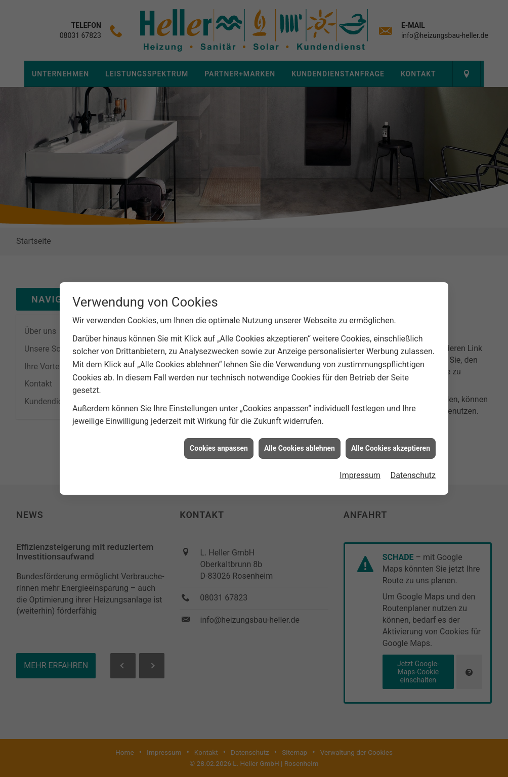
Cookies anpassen (219, 440)
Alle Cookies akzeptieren (390, 440)
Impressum (360, 467)
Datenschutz (413, 467)
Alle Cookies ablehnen (299, 440)
